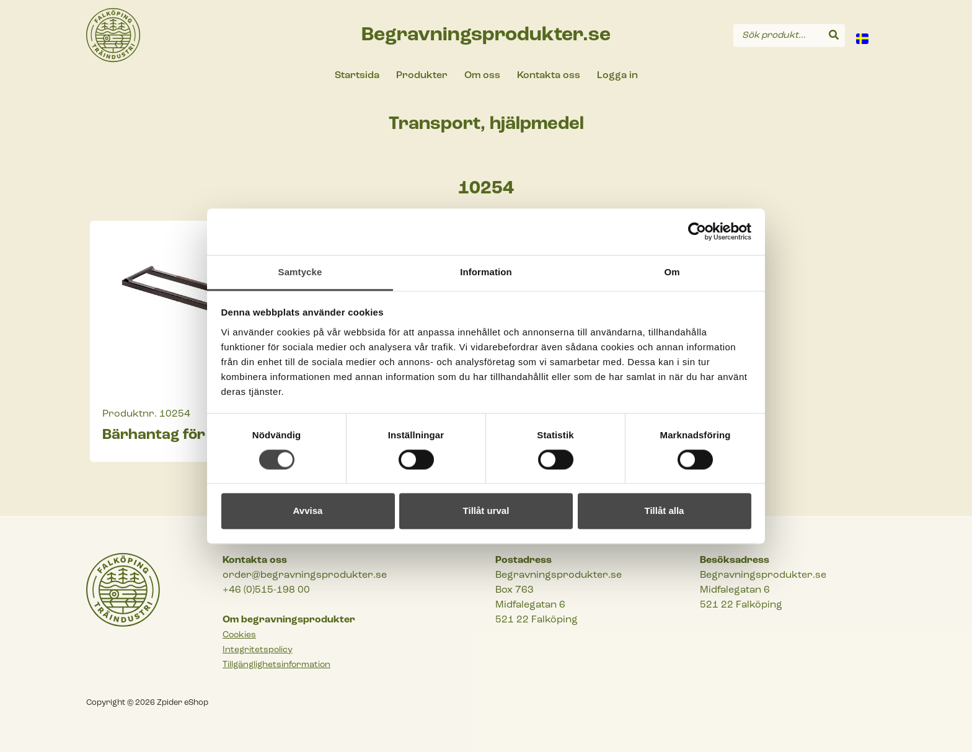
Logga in (617, 76)
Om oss (482, 76)
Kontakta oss (548, 76)
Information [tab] (486, 272)
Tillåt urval (486, 511)
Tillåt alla (664, 511)
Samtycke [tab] (300, 272)
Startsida (357, 76)
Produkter (422, 76)
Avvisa (308, 511)
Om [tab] (671, 272)
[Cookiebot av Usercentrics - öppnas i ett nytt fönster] (697, 231)
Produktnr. (129, 414)
